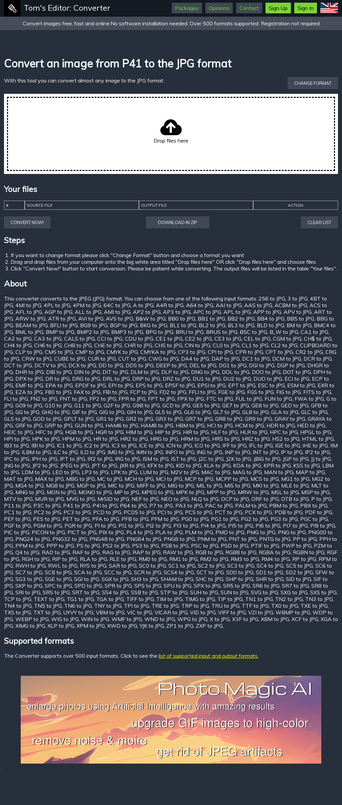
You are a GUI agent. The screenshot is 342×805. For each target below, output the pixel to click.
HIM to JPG (139, 432)
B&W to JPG (151, 318)
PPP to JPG (60, 545)
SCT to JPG (210, 572)
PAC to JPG (219, 505)
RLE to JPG (123, 559)
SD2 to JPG (299, 572)
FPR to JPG (132, 398)
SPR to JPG (118, 585)
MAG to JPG (247, 472)
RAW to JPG (178, 552)
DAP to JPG (225, 358)
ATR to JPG (62, 318)
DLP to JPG (175, 372)
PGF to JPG (17, 525)
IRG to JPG (127, 458)
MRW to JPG (253, 492)
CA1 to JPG (314, 332)
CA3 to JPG (48, 338)
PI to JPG (105, 525)
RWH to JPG (30, 565)
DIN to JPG (87, 372)
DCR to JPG (318, 358)
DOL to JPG (235, 372)
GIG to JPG (112, 412)
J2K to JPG (238, 458)
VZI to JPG (260, 612)
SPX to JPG (207, 585)
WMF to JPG (127, 619)
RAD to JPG (56, 552)
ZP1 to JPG (179, 625)
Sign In (306, 8)
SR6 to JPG (266, 585)
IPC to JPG (16, 458)
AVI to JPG (91, 318)
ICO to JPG (207, 445)
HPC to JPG (284, 432)
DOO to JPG (266, 372)
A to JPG (143, 305)
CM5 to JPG (59, 352)
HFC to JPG (49, 432)
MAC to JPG (215, 472)
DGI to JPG (262, 365)
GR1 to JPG (110, 418)
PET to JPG (76, 519)
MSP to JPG (315, 492)
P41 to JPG (76, 505)
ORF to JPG (265, 498)
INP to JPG (237, 452)
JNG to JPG (17, 465)
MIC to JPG (121, 485)
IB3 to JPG (16, 445)
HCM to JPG (249, 425)
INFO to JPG (179, 452)
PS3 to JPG (145, 545)
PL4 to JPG (139, 532)
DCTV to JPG (50, 365)
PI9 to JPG (322, 525)
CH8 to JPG (78, 345)
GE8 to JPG (265, 405)
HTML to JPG (318, 438)
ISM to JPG (156, 458)
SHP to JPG (239, 579)
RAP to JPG (147, 552)
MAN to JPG (279, 472)
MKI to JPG (266, 485)
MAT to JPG (18, 478)
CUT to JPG (132, 358)
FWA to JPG (309, 398)
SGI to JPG (86, 579)
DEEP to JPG (171, 365)
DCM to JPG (286, 358)
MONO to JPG (95, 492)
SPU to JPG (177, 585)
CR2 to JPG (309, 352)
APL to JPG (237, 312)
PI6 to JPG (268, 525)
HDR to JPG (281, 425)
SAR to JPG (123, 565)
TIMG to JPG (200, 599)
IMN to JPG (149, 452)
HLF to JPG (224, 432)
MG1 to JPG (295, 478)
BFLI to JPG (64, 325)
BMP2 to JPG (93, 332)
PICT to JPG (82, 532)
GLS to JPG (17, 418)
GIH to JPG (140, 412)
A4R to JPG (170, 305)
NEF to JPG (145, 498)
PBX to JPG (314, 505)
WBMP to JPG (293, 612)
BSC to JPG (253, 332)
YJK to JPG (152, 625)
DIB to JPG (59, 372)
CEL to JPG (257, 338)
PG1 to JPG (224, 519)
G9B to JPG (146, 405)
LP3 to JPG (95, 472)
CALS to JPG (79, 338)
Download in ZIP (177, 222)
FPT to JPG (161, 398)
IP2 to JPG (317, 452)
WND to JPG (159, 619)
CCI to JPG (110, 338)
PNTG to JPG (275, 539)
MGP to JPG (91, 485)
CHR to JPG (138, 345)
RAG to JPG (116, 552)
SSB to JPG (144, 592)
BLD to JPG (270, 325)
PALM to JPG (251, 505)
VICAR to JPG (171, 612)
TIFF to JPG (140, 599)
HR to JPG (106, 438)
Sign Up (278, 8)
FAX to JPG (87, 392)
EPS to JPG (149, 385)
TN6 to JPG (78, 605)
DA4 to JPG (195, 358)
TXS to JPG (17, 612)
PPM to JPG (29, 545)
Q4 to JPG (27, 552)
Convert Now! (27, 222)
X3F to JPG (245, 619)
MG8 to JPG (60, 485)
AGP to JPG (58, 312)
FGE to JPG (231, 392)
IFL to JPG (261, 445)
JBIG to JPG (267, 458)
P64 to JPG (133, 505)
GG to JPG (27, 412)
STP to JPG (174, 592)
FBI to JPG (115, 392)
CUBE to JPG (70, 358)
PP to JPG (305, 539)
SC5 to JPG (299, 565)
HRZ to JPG (256, 438)
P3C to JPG (47, 505)
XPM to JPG (90, 625)
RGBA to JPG (275, 552)
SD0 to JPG (239, 572)
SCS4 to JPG (179, 572)
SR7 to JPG (295, 585)
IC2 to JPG (96, 445)
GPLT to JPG (79, 418)
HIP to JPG (168, 432)
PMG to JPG (261, 532)
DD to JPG (111, 365)
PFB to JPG (135, 519)
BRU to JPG (190, 332)
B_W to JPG (284, 332)
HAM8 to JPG (157, 425)
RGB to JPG (209, 552)
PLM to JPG (199, 532)
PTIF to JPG (265, 545)
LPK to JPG (124, 472)
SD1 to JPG (269, 572)
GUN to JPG (89, 425)
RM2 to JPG (214, 559)
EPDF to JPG (90, 385)
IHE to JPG (315, 445)
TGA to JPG (110, 599)
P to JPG (321, 498)
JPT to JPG (104, 465)
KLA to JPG (217, 465)
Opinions (219, 8)
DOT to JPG (297, 372)
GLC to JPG (314, 412)
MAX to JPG (49, 478)
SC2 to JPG (211, 565)
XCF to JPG (305, 619)
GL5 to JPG (168, 412)
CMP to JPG (89, 352)
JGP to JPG (296, 458)
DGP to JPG (291, 365)
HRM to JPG (195, 438)
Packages (187, 8)
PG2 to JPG (254, 519)
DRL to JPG (116, 378)
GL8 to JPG (255, 412)
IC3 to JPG (124, 445)
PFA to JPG (105, 519)
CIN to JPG (197, 345)
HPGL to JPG (315, 432)
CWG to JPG (164, 358)
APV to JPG (298, 312)
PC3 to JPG (77, 512)
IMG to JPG (121, 452)
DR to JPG (57, 378)
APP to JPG (267, 312)
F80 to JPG (58, 392)
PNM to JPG (211, 539)
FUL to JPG (248, 398)
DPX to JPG (29, 378)
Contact (249, 8)
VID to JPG (203, 612)
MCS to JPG (264, 478)
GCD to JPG (176, 405)
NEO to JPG (175, 498)
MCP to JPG (199, 478)
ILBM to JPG (36, 452)
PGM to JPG (47, 525)
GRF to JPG (28, 425)
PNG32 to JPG (69, 539)
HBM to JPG (190, 425)
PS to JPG (88, 545)
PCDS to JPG (139, 512)
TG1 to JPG (80, 599)
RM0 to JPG (153, 559)
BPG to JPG (159, 332)
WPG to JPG (192, 619)
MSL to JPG (285, 492)
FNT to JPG (73, 398)
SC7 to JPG (28, 572)
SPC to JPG (58, 585)
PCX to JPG (258, 512)
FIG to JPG (288, 392)
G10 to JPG (58, 405)
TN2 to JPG (289, 599)
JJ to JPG (321, 458)
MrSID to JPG (113, 498)
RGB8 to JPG (240, 552)
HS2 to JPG (286, 438)
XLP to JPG (60, 625)
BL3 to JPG (241, 325)
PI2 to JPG (158, 525)
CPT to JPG (279, 352)
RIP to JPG (64, 559)
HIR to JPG (196, 432)
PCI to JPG (170, 512)
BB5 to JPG (300, 318)
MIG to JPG (181, 485)
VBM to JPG (110, 612)
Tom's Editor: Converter (67, 8)
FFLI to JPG (202, 392)
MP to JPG (126, 492)
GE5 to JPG (206, 405)
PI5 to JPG (240, 525)
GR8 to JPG (228, 418)
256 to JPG (272, 298)
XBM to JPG (275, 619)
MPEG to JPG (158, 492)
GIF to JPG (84, 412)
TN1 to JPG (259, 599)
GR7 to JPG (199, 418)
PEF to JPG (17, 519)
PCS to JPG (198, 512)
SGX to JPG (115, 579)
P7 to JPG (161, 505)
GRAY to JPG (290, 418)
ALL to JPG (88, 312)
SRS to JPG (56, 592)
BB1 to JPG (211, 318)
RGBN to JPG (309, 552)
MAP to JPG (310, 472)
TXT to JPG (47, 612)
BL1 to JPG (183, 325)
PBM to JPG (283, 505)
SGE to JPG (58, 579)
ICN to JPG (179, 445)
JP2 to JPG (45, 465)
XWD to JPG (122, 625)
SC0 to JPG (152, 565)
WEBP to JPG (32, 619)
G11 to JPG (87, 405)
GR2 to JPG (139, 418)
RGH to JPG (36, 559)
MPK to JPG (190, 492)
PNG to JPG (292, 532)
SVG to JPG (264, 592)
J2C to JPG (211, 458)
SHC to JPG (209, 579)
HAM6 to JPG (122, 425)
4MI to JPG (28, 305)
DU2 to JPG (237, 378)
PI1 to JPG (131, 525)
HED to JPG (311, 425)
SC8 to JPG (58, 572)
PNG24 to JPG (32, 539)
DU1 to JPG (207, 378)
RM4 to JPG (276, 559)
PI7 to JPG (295, 525)
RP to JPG (304, 559)
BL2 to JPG (212, 325)
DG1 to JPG (232, 365)
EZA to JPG (29, 392)
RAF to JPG (86, 552)
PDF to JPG (318, 512)
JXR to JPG (132, 465)
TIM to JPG (169, 599)
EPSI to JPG (211, 385)
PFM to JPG (165, 519)
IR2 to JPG (100, 458)
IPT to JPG (72, 458)
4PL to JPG (57, 305)
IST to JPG (183, 458)
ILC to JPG (65, 452)
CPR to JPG (249, 352)
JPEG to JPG (74, 465)
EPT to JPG (241, 385)
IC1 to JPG (69, 445)
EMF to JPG (29, 385)
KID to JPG (188, 465)
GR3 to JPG (169, 418)
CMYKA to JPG (158, 352)
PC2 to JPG (47, 512)
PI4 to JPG (213, 525)
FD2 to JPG (172, 392)
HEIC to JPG (18, 432)
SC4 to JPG (270, 565)
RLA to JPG (93, 559)
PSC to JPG (204, 545)
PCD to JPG (107, 512)
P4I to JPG (105, 505)
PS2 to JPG (116, 545)
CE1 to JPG (169, 338)
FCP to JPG (143, 392)
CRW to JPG (37, 358)
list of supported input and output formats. (209, 655)
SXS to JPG (323, 592)
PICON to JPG (48, 532)
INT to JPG (266, 452)
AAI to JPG (229, 305)
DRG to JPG (86, 378)
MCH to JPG (139, 478)
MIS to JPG (237, 485)
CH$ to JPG (318, 338)
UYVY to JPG (78, 612)
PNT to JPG (243, 539)
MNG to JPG (29, 492)
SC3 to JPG (240, 565)
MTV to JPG (18, 498)
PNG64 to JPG (144, 539)
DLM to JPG (145, 372)
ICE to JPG (151, 445)
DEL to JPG (202, 365)
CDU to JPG (139, 338)
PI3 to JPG (185, 525)
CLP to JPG (28, 352)
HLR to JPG (254, 432)
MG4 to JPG (29, 485)
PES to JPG (46, 519)
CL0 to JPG (226, 345)
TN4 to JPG (18, 605)
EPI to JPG (120, 385)
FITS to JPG (317, 392)
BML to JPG (29, 332)
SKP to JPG (28, 585)
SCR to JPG (147, 572)
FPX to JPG (190, 398)
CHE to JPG (108, 345)
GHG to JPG (56, 412)
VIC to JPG (139, 612)
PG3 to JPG (284, 519)
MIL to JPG (209, 485)
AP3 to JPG (177, 312)
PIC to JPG (16, 532)
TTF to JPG (255, 605)
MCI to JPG (169, 478)
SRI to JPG (27, 592)
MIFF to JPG (151, 485)
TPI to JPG (136, 605)
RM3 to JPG (245, 559)
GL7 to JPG (226, 412)
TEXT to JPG (49, 599)
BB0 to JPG (181, 318)
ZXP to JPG (209, 625)
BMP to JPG (60, 332)
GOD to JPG (47, 418)
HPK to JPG (46, 438)
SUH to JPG (204, 592)
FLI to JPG (16, 398)
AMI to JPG (117, 312)
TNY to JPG (108, 605)
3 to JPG (298, 298)
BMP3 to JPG (127, 332)
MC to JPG (109, 478)
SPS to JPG (147, 585)
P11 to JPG (17, 505)
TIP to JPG (230, 599)
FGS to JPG (260, 392)
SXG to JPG (294, 592)
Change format (312, 83)
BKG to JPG (153, 325)
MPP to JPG (221, 492)
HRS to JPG (226, 438)
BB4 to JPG (271, 318)
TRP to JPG (195, 605)
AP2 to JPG (147, 312)
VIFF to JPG (232, 612)
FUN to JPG (278, 398)
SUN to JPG (234, 592)
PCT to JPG (228, 512)
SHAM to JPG (177, 579)
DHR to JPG (29, 372)
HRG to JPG (164, 438)
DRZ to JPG (176, 378)
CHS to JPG (168, 345)
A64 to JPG (199, 305)
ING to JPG (209, 452)
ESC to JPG (271, 385)
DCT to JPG (18, 365)
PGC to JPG (314, 519)
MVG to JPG (80, 498)
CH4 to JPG (18, 345)
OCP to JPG (235, 498)
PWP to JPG (297, 545)
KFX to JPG (160, 465)
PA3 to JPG (189, 505)
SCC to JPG (118, 572)
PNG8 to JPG (179, 539)
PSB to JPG (175, 545)
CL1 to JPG (255, 345)
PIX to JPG (111, 532)
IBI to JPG (42, 445)
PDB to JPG (289, 512)
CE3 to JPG (227, 338)
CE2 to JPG (198, 338)
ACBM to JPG (291, 305)
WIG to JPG (65, 619)
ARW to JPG (30, 318)
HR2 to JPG (134, 438)
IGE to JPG (287, 445)
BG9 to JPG (94, 325)
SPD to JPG (88, 585)
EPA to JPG (59, 385)
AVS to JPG (119, 318)
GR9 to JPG (258, 418)
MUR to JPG (49, 498)
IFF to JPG (234, 445)
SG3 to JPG (28, 579)
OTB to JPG (295, 498)
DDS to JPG (140, 365)
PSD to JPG (234, 545)
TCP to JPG (17, 599)
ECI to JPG (297, 378)
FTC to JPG (219, 398)
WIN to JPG (95, 619)
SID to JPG (298, 579)
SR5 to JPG (236, 585)
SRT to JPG (86, 592)
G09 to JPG (28, 405)
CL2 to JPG (284, 345)
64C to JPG (117, 305)
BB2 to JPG (241, 318)
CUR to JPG (102, 358)
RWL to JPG (62, 565)
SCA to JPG (88, 572)
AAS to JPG (258, 305)
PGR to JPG (78, 525)
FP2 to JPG (103, 398)
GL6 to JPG (197, 412)
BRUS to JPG (221, 332)
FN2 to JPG (43, 398)
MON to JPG (61, 492)
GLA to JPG (285, 412)
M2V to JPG (185, 472)
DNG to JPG (205, 372)
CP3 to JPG (191, 352)
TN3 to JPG (319, 599)
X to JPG (220, 619)
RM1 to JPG (183, 559)
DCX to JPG (82, 365)
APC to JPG (207, 312)
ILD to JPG (92, 452)
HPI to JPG (17, 438)
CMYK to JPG (122, 352)
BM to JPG (299, 325)
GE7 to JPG (235, 405)
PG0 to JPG (195, 519)
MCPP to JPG (232, 478)
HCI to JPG (220, 425)
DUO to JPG (267, 378)
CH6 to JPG (48, 345)
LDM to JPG (36, 472)
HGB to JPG (79, 432)
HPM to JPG (76, 438)
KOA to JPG (247, 465)
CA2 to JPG (18, 338)
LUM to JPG (154, 472)
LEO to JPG (65, 472)
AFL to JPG (28, 312)
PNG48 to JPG (107, 539)
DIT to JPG (115, 372)
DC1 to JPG (256, 358)
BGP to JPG (124, 325)
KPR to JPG (277, 465)
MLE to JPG (295, 485)
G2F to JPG (117, 405)
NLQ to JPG (205, 498)
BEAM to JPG (31, 325)
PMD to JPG (229, 532)
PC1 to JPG (17, 512)
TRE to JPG (165, 605)
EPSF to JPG (180, 385)
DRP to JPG (146, 378)
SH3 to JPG (144, 579)
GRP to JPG (58, 425)
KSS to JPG (306, 465)
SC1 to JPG (181, 565)
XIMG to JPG (30, 625)
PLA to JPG (169, 532)
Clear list (319, 222)
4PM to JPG (87, 305)
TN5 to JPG (48, 605)
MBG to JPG (80, 478)
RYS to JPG (93, 565)
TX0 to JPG (284, 605)
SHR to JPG (270, 579)
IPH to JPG (44, 458)
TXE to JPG (314, 605)
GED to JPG (295, 405)
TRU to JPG (225, 605)
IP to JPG (292, 452)
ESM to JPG (301, 385)
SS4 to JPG (115, 592)
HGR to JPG (110, 432)
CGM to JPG (287, 338)
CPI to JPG (220, 352)
